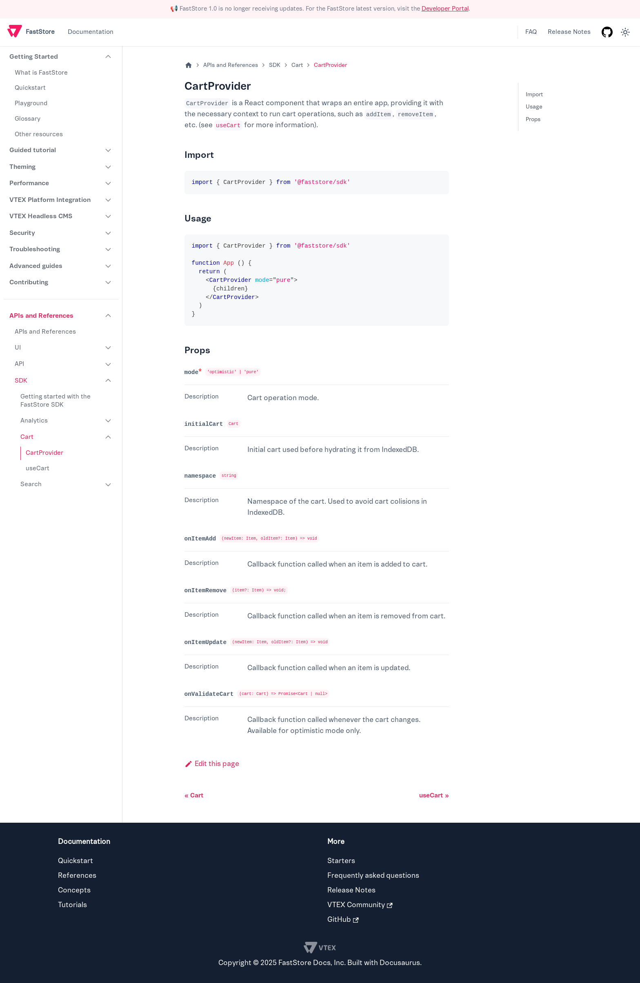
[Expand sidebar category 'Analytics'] (108, 421)
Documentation (90, 32)
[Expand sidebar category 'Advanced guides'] (108, 266)
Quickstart (30, 88)
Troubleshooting (34, 249)
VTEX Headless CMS (40, 216)
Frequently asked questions (373, 875)
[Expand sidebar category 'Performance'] (108, 183)
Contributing (28, 282)
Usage (534, 106)
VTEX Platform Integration (50, 200)
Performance (29, 183)
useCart (37, 468)
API (19, 364)
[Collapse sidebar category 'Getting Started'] (108, 57)
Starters (341, 861)
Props (533, 119)
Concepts (74, 890)
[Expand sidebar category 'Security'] (108, 233)
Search (31, 484)
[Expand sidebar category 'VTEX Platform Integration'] (108, 200)
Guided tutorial (32, 150)
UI (18, 348)
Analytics (34, 421)
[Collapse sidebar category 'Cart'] (108, 437)
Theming (22, 167)
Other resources (39, 134)
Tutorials (72, 905)
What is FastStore (41, 73)
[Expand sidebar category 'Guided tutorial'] (108, 150)
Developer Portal (445, 9)
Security (22, 233)
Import (534, 94)
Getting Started (33, 57)
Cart (26, 437)
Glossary (27, 119)
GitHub (343, 919)
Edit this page (211, 763)
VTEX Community (360, 905)
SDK (21, 381)
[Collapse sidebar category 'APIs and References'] (108, 315)
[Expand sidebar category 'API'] (108, 364)
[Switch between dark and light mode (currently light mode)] (625, 32)
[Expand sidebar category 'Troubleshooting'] (108, 249)
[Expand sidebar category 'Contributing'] (108, 282)
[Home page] (188, 65)
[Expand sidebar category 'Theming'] (108, 166)
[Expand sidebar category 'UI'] (108, 348)
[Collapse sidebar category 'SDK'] (108, 381)
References (77, 875)
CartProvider (44, 453)
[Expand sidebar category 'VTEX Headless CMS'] (108, 216)
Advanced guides (35, 266)
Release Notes (569, 32)
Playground (31, 103)
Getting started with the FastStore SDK (55, 401)
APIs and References (41, 316)
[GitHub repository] (607, 32)
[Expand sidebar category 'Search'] (108, 484)
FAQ (531, 32)
